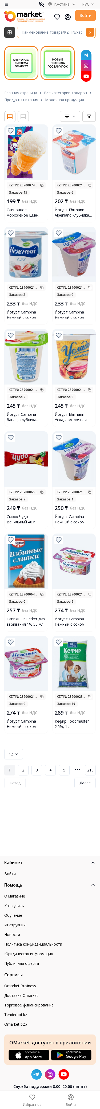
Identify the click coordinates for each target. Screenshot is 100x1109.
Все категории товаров (65, 92)
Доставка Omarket (21, 995)
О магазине (14, 896)
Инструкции (15, 924)
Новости (12, 934)
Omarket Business (20, 985)
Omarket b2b (15, 1024)
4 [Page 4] (50, 770)
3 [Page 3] (37, 770)
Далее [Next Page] (85, 782)
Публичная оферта (21, 963)
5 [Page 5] (64, 770)
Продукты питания (21, 99)
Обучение (13, 915)
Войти (85, 15)
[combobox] (70, 116)
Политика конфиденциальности (33, 944)
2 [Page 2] (23, 770)
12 (13, 754)
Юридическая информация (28, 953)
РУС (89, 4)
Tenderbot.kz (15, 1014)
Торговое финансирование (29, 1005)
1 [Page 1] (10, 770)
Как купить (14, 905)
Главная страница (20, 92)
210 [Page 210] (90, 770)
